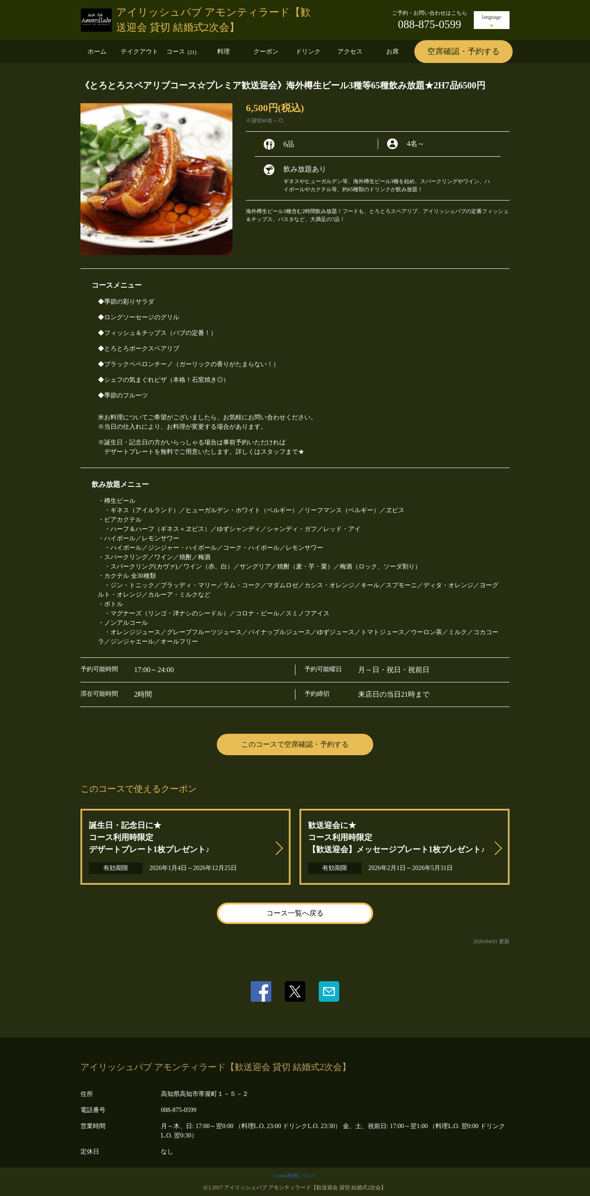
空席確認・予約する (463, 51)
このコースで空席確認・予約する (295, 744)
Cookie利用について (295, 1175)
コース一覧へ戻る (295, 913)
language (491, 17)
